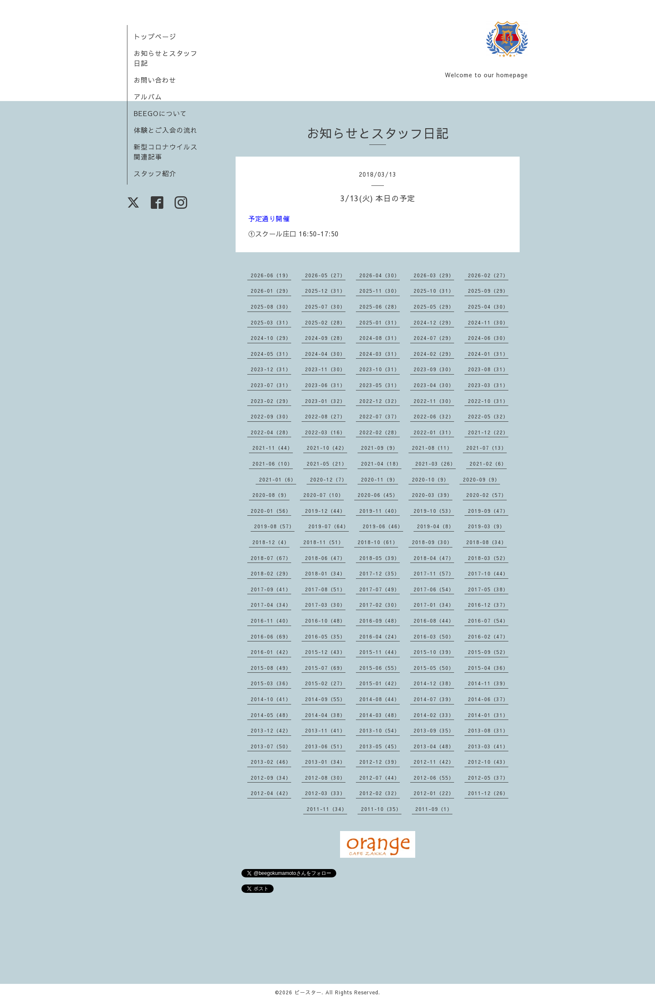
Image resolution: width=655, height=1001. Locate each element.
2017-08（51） (325, 589)
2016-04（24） (379, 636)
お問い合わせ (155, 79)
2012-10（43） (488, 761)
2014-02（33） (434, 715)
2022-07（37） (379, 416)
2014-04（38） (325, 715)
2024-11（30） (488, 322)
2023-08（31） (488, 369)
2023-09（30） (434, 369)
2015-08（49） (271, 667)
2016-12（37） (488, 604)
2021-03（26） (435, 463)
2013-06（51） (325, 746)
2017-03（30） (325, 604)
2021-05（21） (327, 463)
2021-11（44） (272, 447)
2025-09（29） (488, 290)
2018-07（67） (271, 558)
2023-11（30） (325, 369)
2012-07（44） (379, 777)
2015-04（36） (488, 667)
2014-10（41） (271, 699)
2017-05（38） (488, 589)
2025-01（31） (379, 322)
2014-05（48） (271, 715)
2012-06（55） (434, 777)
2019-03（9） (486, 526)
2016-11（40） (271, 620)
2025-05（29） (434, 306)
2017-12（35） (379, 573)
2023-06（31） (325, 385)
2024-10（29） (271, 338)
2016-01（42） (271, 652)
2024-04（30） (325, 353)
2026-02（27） (488, 275)
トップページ (155, 36)
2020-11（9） (379, 479)
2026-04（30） (379, 275)
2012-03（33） (325, 793)
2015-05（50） (434, 667)
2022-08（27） (325, 416)
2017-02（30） (379, 604)
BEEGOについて (160, 113)
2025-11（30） (379, 290)
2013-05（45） (379, 746)
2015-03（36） (271, 683)
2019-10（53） (434, 510)
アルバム (148, 96)
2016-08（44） (434, 620)
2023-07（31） (271, 385)
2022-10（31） (488, 401)
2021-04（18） (381, 463)
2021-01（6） (277, 479)
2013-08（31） (488, 730)
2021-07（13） (486, 447)
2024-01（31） (488, 353)
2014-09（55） (325, 699)
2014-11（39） (488, 683)
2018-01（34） (325, 573)
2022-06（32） (434, 416)
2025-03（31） (271, 322)
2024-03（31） (379, 353)
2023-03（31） (488, 385)
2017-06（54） (434, 589)
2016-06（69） (271, 636)
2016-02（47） (488, 636)
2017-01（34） (434, 604)
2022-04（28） (271, 432)
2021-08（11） (432, 447)
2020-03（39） (432, 495)
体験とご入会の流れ (166, 129)
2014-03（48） (379, 715)
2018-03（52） (488, 558)
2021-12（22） (488, 432)
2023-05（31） (379, 385)
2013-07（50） (271, 746)
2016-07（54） (488, 620)
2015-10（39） (434, 652)
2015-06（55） (379, 667)
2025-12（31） (325, 290)
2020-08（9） (270, 495)
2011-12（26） (488, 793)
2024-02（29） (434, 353)
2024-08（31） (379, 338)
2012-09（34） (271, 777)
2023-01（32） (325, 401)
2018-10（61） (378, 542)
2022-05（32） (488, 416)
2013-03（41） (488, 746)
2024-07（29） (434, 338)
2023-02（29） (271, 401)
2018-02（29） (271, 573)
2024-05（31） (271, 353)
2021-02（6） (488, 463)
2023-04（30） (434, 385)
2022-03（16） (325, 432)
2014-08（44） (379, 699)
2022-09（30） (271, 416)
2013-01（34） (325, 761)
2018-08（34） (486, 542)
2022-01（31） (434, 432)
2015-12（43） (325, 652)
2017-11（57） (434, 573)
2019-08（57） (274, 526)
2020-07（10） (323, 495)
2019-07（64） (328, 526)
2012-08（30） (325, 777)
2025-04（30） (488, 306)
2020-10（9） (430, 479)
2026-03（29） (434, 275)
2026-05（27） (325, 275)
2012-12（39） (379, 761)
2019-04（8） (435, 526)
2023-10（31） (379, 369)
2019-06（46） (383, 526)
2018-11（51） (323, 542)
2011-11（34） (327, 809)
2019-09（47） (488, 510)
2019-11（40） (379, 510)
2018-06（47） (325, 558)
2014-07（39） (434, 699)
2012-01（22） (434, 793)
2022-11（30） (434, 401)
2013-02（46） (271, 761)
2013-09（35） (434, 730)
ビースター (308, 992)
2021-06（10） (272, 463)
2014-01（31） (488, 715)
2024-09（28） (325, 338)
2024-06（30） (488, 338)
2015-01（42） (379, 683)
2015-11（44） (379, 652)
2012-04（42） (271, 793)
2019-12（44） (325, 510)
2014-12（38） (434, 683)
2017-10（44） (488, 573)
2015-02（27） (325, 683)
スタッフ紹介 (155, 173)
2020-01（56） (271, 510)
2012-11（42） (434, 761)
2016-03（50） (434, 636)
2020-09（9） (481, 479)
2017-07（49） (379, 589)
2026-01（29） (271, 290)
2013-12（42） (271, 730)
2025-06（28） (379, 306)
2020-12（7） (328, 479)
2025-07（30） (325, 306)
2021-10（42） (327, 447)
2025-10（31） (434, 290)
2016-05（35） (325, 636)
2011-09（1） (433, 809)
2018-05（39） (379, 558)
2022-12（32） (379, 401)
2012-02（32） (379, 793)
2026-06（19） (271, 275)
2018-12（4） (270, 542)
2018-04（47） (434, 558)
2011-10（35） (381, 809)
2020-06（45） (378, 495)
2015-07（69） (325, 667)
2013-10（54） (379, 730)
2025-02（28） (325, 322)
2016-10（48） (325, 620)
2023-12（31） (271, 369)
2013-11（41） (325, 730)
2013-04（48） (434, 746)
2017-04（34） (271, 604)
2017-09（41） (271, 589)
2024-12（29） (434, 322)
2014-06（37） (488, 699)
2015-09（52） (488, 652)
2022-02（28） (379, 432)
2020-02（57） (486, 495)
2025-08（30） (271, 306)
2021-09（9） (379, 447)
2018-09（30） (432, 542)
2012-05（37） (488, 777)
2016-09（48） (379, 620)
